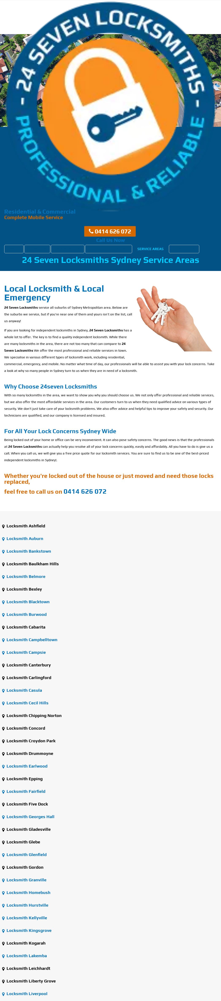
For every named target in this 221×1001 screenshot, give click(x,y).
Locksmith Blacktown (26, 601)
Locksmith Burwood (24, 614)
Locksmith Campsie (24, 652)
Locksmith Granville (24, 879)
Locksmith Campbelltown (29, 639)
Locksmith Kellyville (24, 917)
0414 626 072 (110, 231)
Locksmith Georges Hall (28, 816)
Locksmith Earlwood (24, 766)
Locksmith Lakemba (24, 955)
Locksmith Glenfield (24, 854)
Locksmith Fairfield (23, 791)
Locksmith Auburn (22, 538)
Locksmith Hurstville (25, 905)
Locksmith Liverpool (24, 993)
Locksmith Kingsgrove (27, 930)
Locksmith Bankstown (26, 551)
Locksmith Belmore (23, 576)
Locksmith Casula (22, 690)
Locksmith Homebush (26, 892)
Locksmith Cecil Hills (25, 702)
